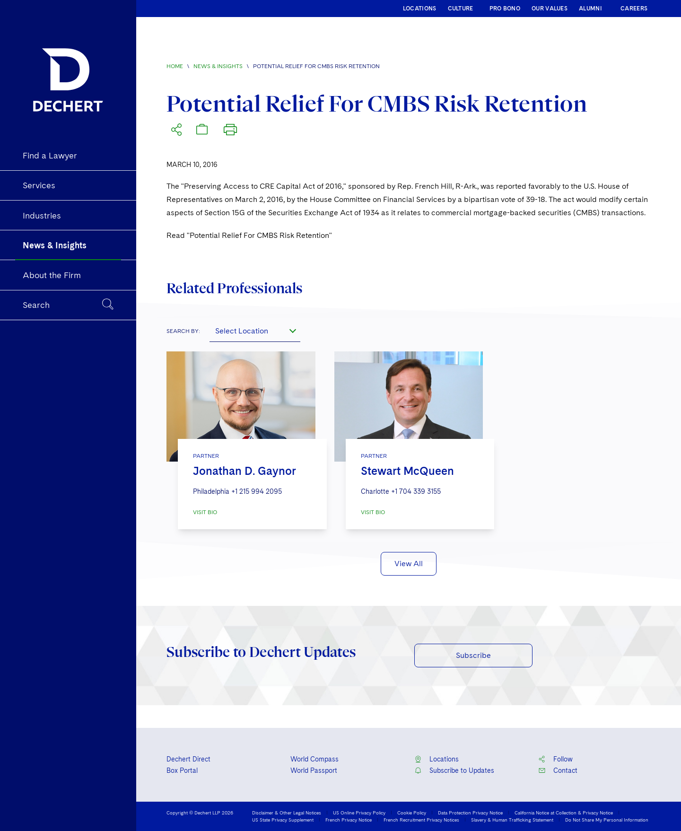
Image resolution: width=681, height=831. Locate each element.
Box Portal (182, 770)
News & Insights (218, 66)
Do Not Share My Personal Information (606, 819)
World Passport (313, 770)
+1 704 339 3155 (416, 491)
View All (408, 563)
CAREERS (633, 8)
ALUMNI (590, 8)
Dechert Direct (188, 759)
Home (174, 66)
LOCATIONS (420, 8)
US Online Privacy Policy (359, 812)
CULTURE (460, 8)
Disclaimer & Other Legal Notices (286, 812)
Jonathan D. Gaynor (244, 471)
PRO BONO (504, 8)
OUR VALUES (550, 8)
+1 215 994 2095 (256, 491)
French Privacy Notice (348, 819)
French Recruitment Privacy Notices (421, 819)
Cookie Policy (411, 812)
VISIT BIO (205, 512)
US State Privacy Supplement (283, 819)
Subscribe (473, 655)
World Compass (314, 759)
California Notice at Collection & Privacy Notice (564, 812)
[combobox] (255, 330)
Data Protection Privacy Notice (470, 812)
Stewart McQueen (407, 471)
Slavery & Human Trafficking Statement (512, 819)
